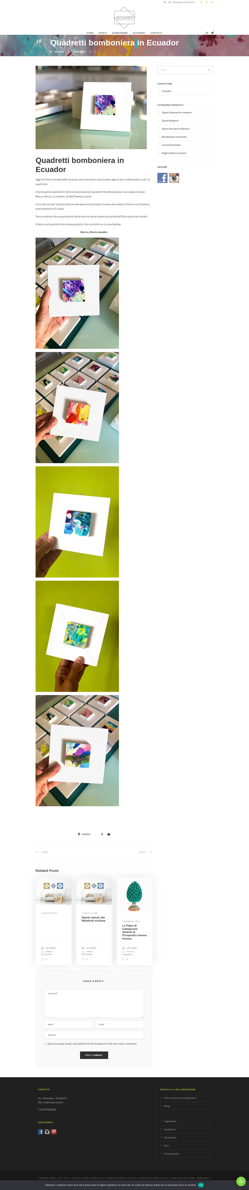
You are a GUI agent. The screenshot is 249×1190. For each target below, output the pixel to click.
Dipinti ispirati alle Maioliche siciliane (93, 919)
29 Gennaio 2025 (131, 921)
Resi (166, 1145)
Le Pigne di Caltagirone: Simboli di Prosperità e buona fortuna (134, 932)
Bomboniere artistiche (174, 136)
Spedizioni (170, 1129)
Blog (167, 1106)
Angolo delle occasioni (174, 153)
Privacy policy (171, 1153)
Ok (201, 1185)
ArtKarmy (59, 52)
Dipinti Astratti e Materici (176, 128)
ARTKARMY (139, 33)
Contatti (166, 91)
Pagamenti (170, 1121)
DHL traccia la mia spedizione (180, 1097)
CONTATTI (156, 33)
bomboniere (79, 52)
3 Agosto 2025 (49, 913)
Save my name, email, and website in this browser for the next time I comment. (92, 1043)
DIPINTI (102, 33)
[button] (241, 1181)
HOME (90, 33)
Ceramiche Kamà (171, 144)
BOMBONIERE (120, 33)
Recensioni (170, 1137)
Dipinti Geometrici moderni (177, 112)
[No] (245, 1185)
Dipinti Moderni (170, 120)
